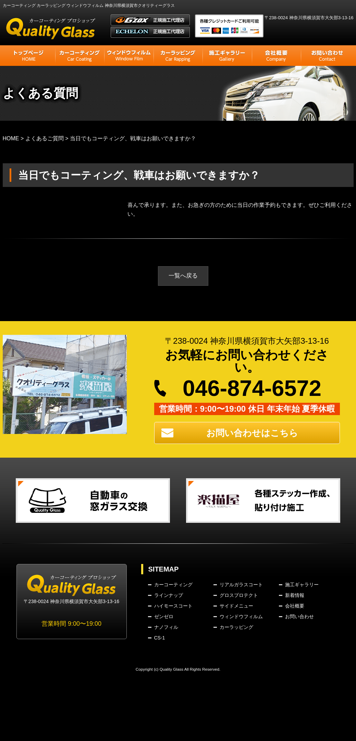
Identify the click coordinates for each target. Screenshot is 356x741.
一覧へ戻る (183, 276)
